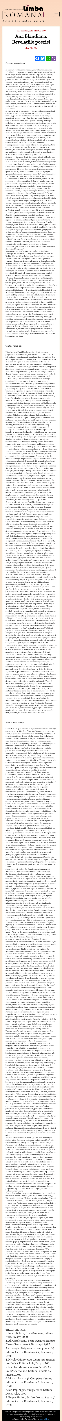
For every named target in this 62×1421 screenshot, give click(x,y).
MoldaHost (45, 1419)
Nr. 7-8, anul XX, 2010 (25, 31)
